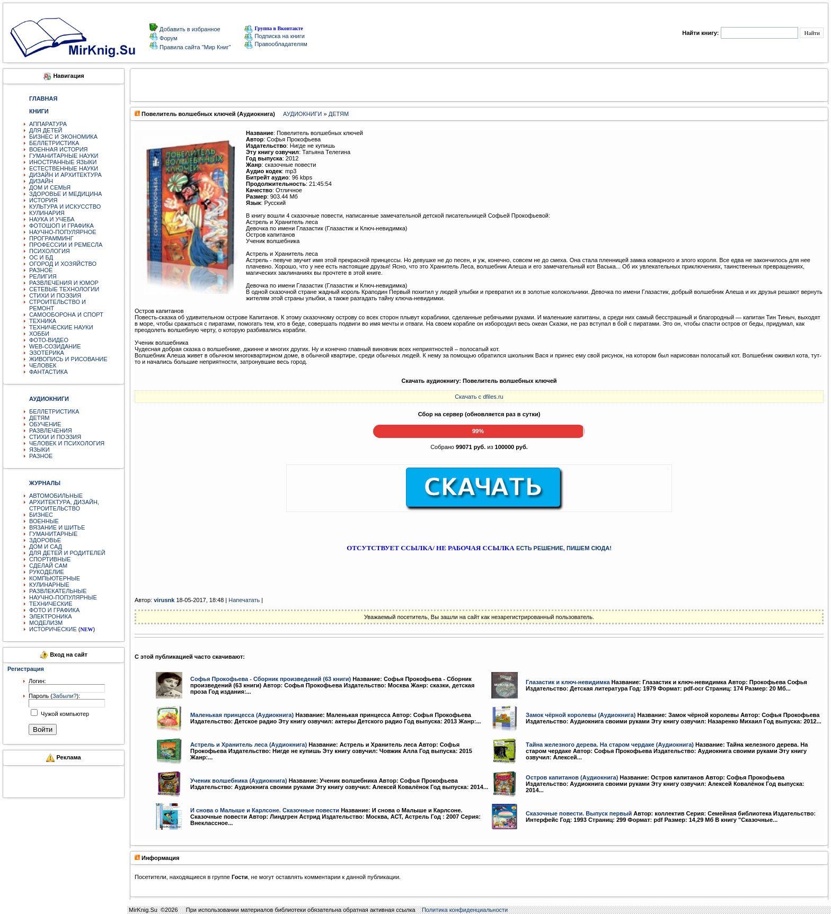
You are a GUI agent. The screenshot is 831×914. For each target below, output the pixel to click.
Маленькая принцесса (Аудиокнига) (242, 715)
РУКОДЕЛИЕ (46, 572)
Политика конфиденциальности (465, 910)
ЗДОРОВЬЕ (45, 540)
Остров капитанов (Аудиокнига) (572, 777)
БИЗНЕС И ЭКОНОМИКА (63, 136)
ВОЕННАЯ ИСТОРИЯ (58, 149)
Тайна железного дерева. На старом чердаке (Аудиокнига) (610, 744)
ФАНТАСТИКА (48, 372)
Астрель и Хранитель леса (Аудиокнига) (248, 744)
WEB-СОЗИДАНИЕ (55, 346)
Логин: (37, 681)
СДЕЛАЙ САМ (48, 565)
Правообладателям (275, 44)
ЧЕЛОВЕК (43, 365)
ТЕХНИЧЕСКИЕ (51, 604)
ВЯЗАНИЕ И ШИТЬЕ (57, 527)
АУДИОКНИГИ (302, 114)
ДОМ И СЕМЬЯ (49, 187)
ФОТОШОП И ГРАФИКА (61, 225)
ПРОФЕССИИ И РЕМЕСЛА (65, 244)
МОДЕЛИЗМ (46, 623)
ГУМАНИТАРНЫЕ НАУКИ (64, 156)
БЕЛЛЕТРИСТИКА (54, 143)
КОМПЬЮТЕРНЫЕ (54, 578)
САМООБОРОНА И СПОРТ (66, 314)
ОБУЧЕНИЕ (45, 424)
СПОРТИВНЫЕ (49, 559)
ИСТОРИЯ (43, 200)
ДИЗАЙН (41, 181)
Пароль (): (54, 696)
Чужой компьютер (64, 714)
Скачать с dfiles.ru (479, 396)
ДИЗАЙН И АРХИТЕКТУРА (65, 175)
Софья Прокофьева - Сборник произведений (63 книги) (270, 679)
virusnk (164, 600)
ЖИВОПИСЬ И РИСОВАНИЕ (68, 359)
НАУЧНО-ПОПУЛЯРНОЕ (62, 232)
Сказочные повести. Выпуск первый (579, 813)
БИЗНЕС (41, 515)
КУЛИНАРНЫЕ (49, 584)
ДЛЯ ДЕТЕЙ (45, 130)
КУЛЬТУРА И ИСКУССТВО (65, 206)
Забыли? (64, 696)
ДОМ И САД (45, 546)
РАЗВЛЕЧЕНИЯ (50, 430)
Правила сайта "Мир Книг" (194, 47)
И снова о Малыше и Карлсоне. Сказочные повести (264, 810)
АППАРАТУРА (48, 124)
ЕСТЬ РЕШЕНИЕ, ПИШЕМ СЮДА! (564, 548)
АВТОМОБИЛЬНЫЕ (56, 495)
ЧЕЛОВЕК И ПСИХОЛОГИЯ (66, 443)
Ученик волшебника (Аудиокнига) (238, 780)
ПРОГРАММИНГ (51, 238)
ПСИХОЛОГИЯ (49, 251)
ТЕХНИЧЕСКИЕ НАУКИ (61, 327)
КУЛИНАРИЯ (47, 213)
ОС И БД (41, 257)
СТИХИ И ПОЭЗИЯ (55, 295)
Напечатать (244, 600)
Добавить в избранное (189, 29)
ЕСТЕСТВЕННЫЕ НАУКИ (63, 168)
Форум (167, 38)
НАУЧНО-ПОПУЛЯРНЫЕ (63, 597)
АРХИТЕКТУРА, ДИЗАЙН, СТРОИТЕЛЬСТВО (64, 505)
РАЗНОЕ (40, 270)
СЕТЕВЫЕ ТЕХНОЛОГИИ (64, 289)
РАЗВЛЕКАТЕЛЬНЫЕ (58, 591)
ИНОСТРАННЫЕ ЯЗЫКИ (62, 162)
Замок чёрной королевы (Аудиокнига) (580, 715)
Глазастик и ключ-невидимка (567, 682)
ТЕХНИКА (42, 321)
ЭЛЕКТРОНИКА (50, 616)
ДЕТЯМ (39, 418)
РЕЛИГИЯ (43, 276)
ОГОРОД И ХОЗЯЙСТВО (62, 264)
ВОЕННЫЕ (44, 521)
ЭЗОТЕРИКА (46, 353)
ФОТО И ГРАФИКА (54, 610)
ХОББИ (39, 333)
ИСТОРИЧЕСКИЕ (53, 629)
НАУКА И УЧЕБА (52, 219)
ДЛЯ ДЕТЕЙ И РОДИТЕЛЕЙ (67, 553)
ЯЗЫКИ (39, 449)
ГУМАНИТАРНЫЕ (53, 534)
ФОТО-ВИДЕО (48, 340)
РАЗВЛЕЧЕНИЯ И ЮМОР (64, 283)
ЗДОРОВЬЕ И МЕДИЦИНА (65, 194)
